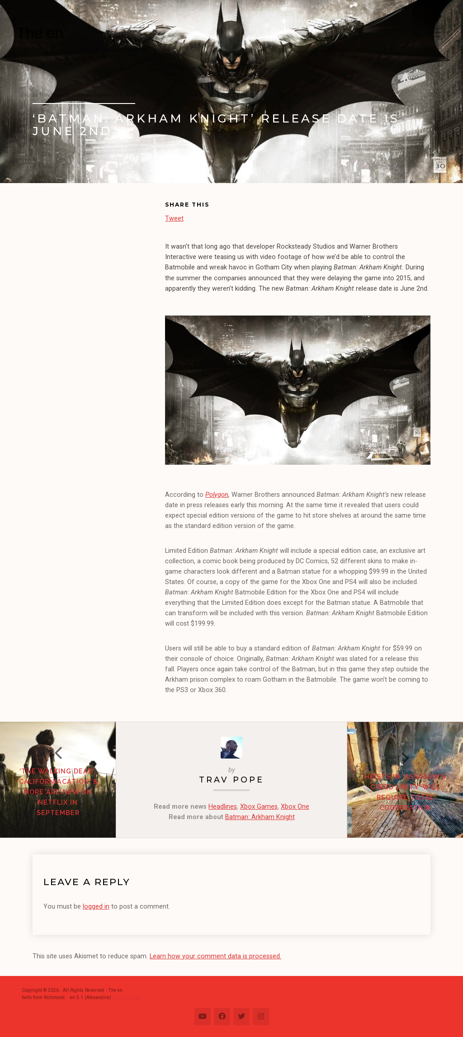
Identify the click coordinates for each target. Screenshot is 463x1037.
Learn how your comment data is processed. (215, 956)
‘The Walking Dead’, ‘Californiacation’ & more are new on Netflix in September (58, 791)
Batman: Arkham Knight (260, 817)
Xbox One (295, 807)
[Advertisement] (99, 260)
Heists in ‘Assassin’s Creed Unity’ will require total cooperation (405, 792)
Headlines (222, 807)
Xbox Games (259, 807)
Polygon (216, 495)
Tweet (174, 218)
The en (39, 33)
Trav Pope (231, 779)
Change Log (128, 997)
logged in (96, 906)
